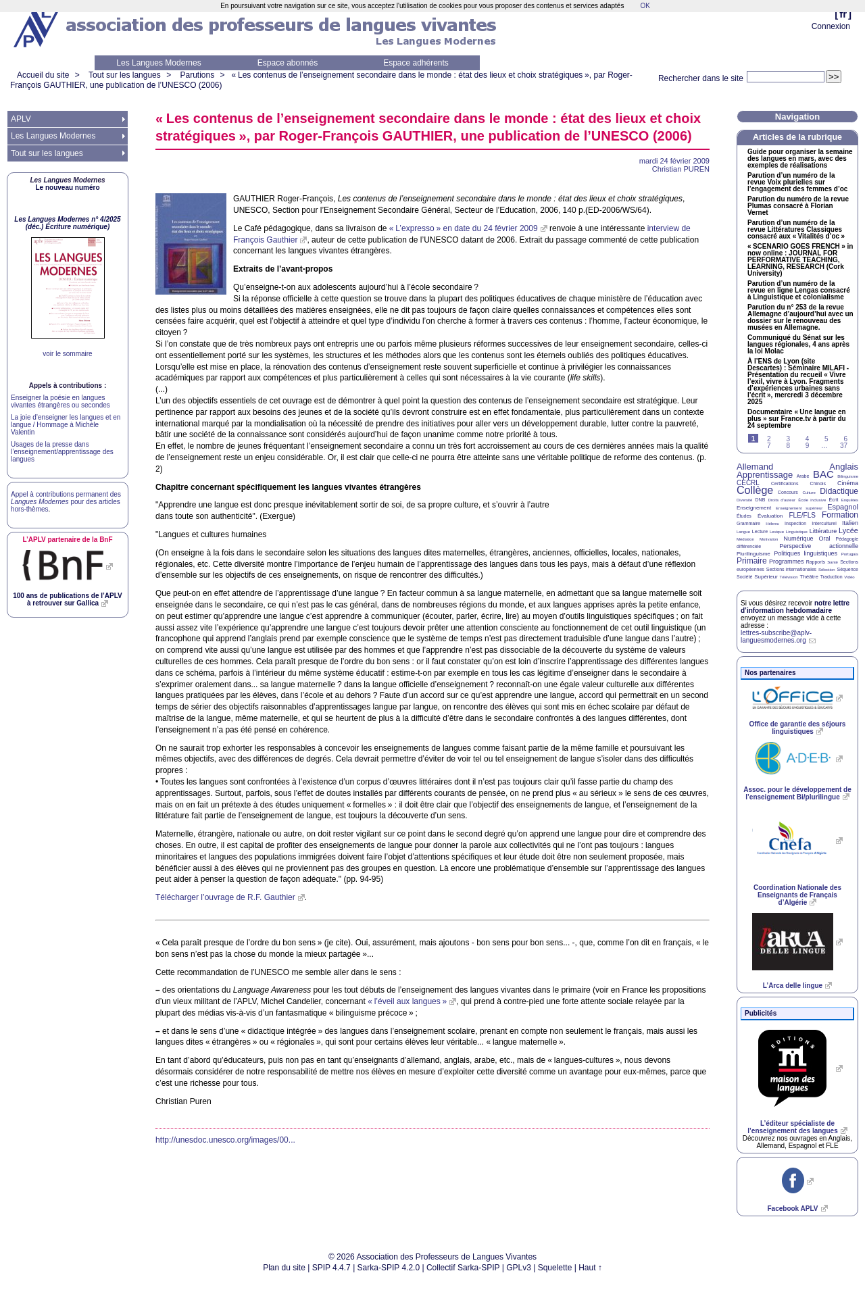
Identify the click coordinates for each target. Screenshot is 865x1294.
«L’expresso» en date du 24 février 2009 (463, 228)
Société (744, 576)
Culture (808, 493)
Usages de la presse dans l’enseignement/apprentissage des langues (62, 452)
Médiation (745, 539)
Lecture (760, 531)
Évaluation (770, 516)
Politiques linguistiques (805, 553)
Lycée (848, 530)
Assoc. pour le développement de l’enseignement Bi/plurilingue (797, 793)
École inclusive (812, 500)
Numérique (798, 538)
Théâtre (808, 577)
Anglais (843, 467)
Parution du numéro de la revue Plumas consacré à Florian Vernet (798, 206)
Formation (840, 515)
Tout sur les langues (125, 75)
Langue (743, 532)
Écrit (833, 499)
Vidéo (849, 577)
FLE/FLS (802, 515)
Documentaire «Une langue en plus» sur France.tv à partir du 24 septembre (796, 419)
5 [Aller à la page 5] (826, 439)
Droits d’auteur (781, 500)
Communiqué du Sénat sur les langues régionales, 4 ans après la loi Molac (798, 344)
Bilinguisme (847, 476)
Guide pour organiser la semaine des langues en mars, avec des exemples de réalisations (800, 159)
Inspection (795, 523)
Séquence (847, 569)
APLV (21, 119)
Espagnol (842, 507)
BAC (823, 474)
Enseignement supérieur (799, 508)
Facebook (792, 1208)
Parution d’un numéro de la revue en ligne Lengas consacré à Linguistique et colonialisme (798, 290)
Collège (755, 490)
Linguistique (797, 532)
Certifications (784, 483)
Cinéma (847, 483)
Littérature (823, 531)
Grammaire (748, 523)
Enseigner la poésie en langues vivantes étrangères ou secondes (60, 401)
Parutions (197, 75)
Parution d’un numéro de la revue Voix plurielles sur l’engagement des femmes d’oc (797, 182)
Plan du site (284, 1267)
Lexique (777, 532)
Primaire (752, 561)
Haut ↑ (590, 1267)
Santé (832, 562)
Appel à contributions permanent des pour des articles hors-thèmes (66, 502)
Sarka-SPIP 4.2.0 (388, 1267)
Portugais (849, 554)
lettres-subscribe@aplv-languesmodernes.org (776, 636)
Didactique (839, 491)
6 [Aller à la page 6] (845, 439)
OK (644, 5)
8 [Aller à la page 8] (788, 445)
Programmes (786, 561)
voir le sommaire (67, 353)
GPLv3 (518, 1267)
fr (843, 14)
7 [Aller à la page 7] (769, 445)
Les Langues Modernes (158, 63)
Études (744, 516)
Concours (788, 492)
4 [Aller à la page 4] (808, 439)
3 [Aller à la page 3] (788, 439)
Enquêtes (849, 500)
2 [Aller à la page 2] (769, 439)
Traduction (831, 576)
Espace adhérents (416, 63)
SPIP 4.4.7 (331, 1267)
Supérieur (766, 577)
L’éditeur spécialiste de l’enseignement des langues (792, 1127)
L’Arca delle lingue (792, 985)
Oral (825, 538)
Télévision (789, 577)
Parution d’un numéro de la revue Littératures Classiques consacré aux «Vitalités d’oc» (796, 230)
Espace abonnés (287, 63)
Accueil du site (43, 75)
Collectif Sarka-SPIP (463, 1267)
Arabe (803, 476)
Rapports (815, 561)
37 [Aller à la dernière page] (843, 445)
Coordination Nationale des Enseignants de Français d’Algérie (797, 895)
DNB (761, 499)
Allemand (755, 467)
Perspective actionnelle (818, 546)
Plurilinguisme (753, 554)
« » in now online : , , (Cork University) (800, 260)
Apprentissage (765, 475)
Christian (681, 169)
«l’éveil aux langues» (407, 1001)
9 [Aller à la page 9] (808, 445)
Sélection (826, 570)
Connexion (831, 26)
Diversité (744, 500)
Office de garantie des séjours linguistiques (797, 727)
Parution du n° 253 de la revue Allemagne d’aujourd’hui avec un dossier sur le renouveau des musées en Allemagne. (800, 317)
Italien (850, 523)
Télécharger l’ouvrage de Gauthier (225, 897)
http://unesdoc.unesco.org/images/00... (225, 1140)
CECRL (748, 483)
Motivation (769, 539)
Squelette (555, 1267)
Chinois (818, 483)
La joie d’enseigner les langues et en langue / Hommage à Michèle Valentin (65, 425)
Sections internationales (791, 569)
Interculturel (824, 523)
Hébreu (772, 524)
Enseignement (754, 508)
